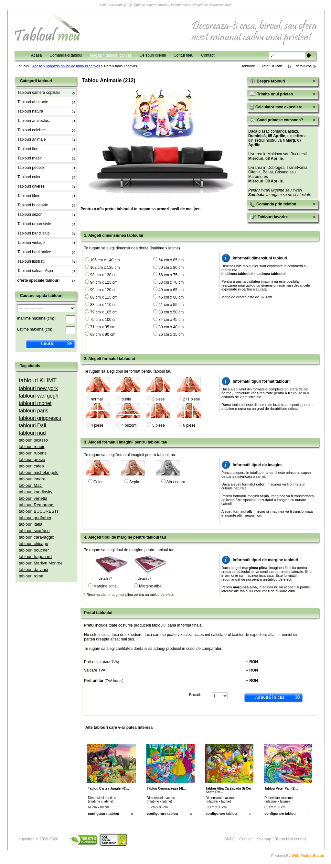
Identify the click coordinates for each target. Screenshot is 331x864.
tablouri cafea (31, 466)
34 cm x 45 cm (171, 319)
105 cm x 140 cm (105, 260)
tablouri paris (33, 410)
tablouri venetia (33, 498)
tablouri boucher (34, 550)
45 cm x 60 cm (171, 297)
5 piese (158, 425)
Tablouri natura (30, 111)
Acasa (36, 55)
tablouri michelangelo (39, 472)
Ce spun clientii (153, 55)
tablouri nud (32, 433)
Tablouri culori (29, 177)
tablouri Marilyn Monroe (41, 563)
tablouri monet (35, 403)
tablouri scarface (34, 530)
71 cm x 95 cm (102, 327)
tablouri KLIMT (38, 380)
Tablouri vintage (31, 242)
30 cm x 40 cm (171, 327)
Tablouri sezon (29, 214)
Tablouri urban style (34, 224)
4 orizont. (129, 425)
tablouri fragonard (35, 556)
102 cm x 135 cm (105, 267)
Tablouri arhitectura (33, 120)
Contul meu (183, 55)
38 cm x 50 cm (171, 312)
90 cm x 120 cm (104, 290)
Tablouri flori (27, 149)
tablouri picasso (33, 440)
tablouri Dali (32, 425)
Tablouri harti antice (34, 252)
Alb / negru (175, 482)
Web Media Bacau (307, 855)
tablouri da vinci (33, 569)
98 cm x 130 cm (104, 275)
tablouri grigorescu (40, 418)
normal (97, 399)
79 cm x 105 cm (104, 312)
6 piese (189, 425)
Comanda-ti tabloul (65, 55)
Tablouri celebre (31, 130)
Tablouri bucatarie (32, 205)
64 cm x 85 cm (171, 260)
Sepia (134, 482)
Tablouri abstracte (32, 102)
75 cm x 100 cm (104, 319)
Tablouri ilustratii (31, 261)
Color (98, 482)
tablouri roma (31, 576)
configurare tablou (103, 813)
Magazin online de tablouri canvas (73, 66)
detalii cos (304, 66)
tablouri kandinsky (35, 491)
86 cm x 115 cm (104, 297)
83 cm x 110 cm (104, 304)
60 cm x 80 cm (171, 267)
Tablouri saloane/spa (35, 270)
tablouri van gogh (39, 396)
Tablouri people (30, 167)
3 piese (158, 399)
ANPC (229, 839)
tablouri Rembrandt (37, 504)
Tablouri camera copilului (38, 92)
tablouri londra (32, 478)
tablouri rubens (33, 453)
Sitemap (264, 839)
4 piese (97, 425)
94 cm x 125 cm (104, 282)
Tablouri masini (30, 158)
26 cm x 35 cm (171, 334)
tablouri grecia (32, 459)
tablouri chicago (33, 543)
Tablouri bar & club (33, 233)
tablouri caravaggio (36, 537)
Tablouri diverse (31, 186)
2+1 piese (191, 399)
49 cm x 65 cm (171, 290)
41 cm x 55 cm (171, 304)
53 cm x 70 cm (171, 282)
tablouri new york (38, 388)
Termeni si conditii (290, 839)
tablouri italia (30, 524)
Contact (207, 55)
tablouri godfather (35, 517)
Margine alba (150, 586)
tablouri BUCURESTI (38, 511)
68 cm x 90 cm (102, 334)
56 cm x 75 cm (171, 275)
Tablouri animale (31, 139)
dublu (126, 399)
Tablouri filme (28, 195)
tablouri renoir (32, 446)
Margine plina (105, 586)
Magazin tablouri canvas (111, 55)
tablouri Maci (31, 485)
